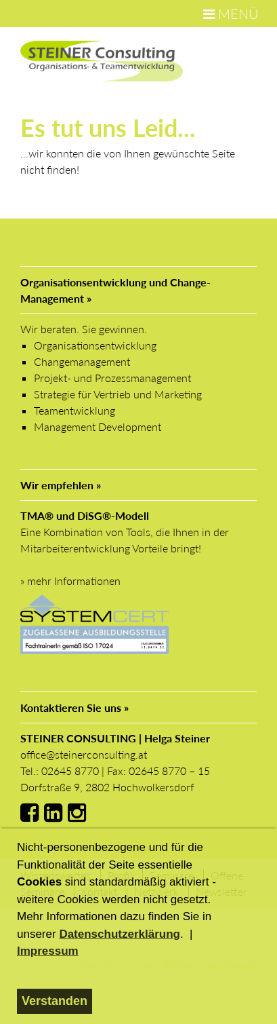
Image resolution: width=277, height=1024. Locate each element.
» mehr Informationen (70, 580)
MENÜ (231, 13)
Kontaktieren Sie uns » (74, 707)
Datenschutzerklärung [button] (119, 934)
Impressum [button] (48, 951)
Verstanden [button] (54, 1001)
